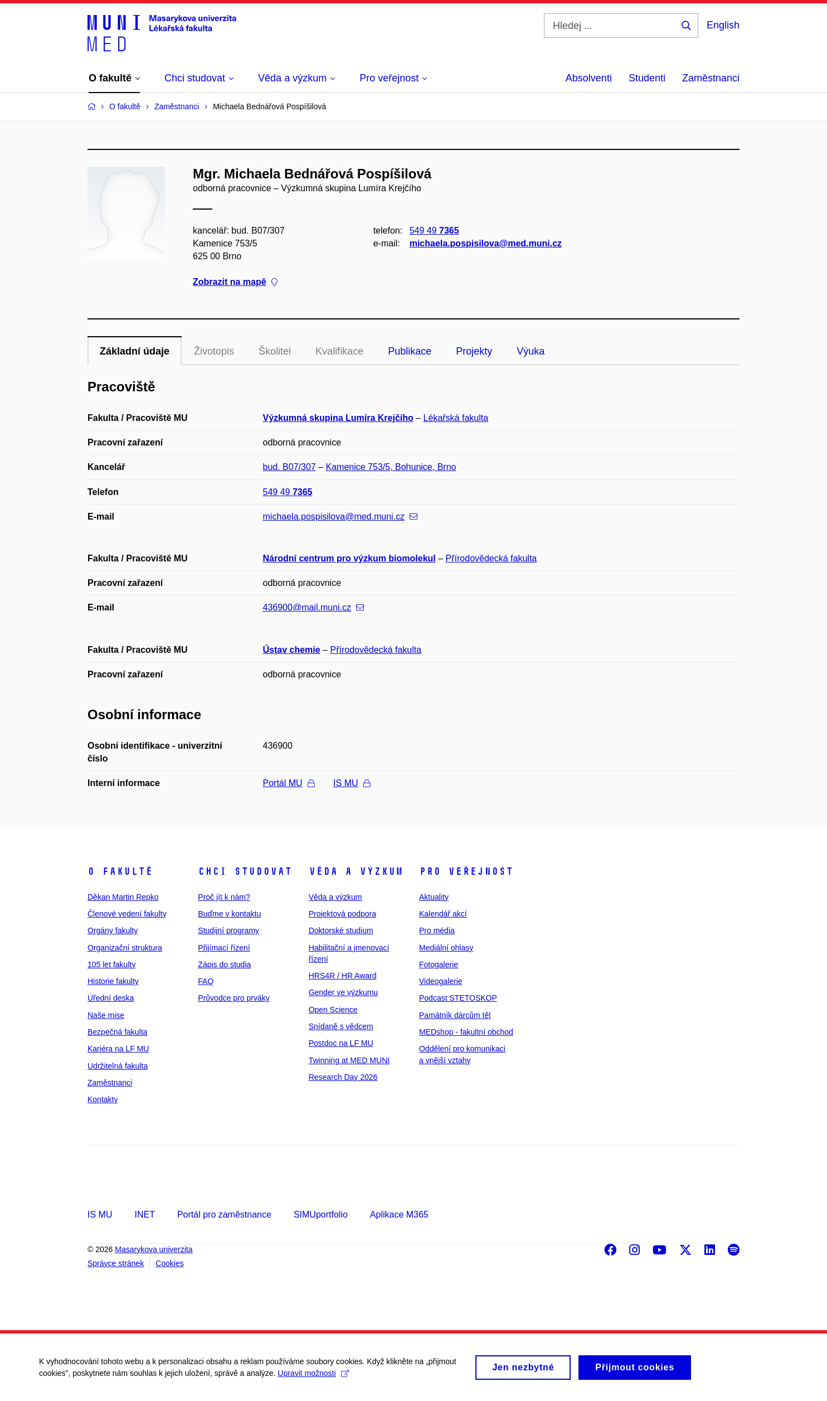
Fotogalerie (438, 964)
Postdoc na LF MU (341, 1043)
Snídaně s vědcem (341, 1026)
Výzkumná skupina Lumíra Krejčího (338, 418)
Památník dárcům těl (454, 1015)
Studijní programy (228, 930)
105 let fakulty (111, 964)
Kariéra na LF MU (118, 1048)
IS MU (351, 783)
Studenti (647, 78)
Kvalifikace (339, 351)
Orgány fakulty (112, 930)
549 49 (434, 230)
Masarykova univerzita (153, 1249)
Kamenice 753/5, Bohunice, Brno (391, 467)
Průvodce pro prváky (233, 997)
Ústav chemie (291, 650)
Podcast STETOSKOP (458, 997)
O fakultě (120, 871)
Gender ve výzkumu (343, 992)
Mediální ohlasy (446, 947)
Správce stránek (115, 1263)
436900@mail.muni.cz (313, 607)
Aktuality (434, 897)
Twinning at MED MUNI (349, 1060)
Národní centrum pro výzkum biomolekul (349, 558)
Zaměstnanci (711, 78)
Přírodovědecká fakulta (491, 558)
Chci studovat (245, 871)
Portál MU (288, 783)
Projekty (474, 351)
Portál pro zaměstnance (224, 1214)
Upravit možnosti (313, 1377)
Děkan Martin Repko (123, 897)
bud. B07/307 (289, 467)
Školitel (275, 351)
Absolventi (589, 78)
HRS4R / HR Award (343, 975)
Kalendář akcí (443, 913)
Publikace (409, 351)
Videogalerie (441, 981)
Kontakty (102, 1099)
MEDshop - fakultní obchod (466, 1031)
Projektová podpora (342, 913)
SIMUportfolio (321, 1214)
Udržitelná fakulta (117, 1065)
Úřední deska (110, 997)
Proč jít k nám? (224, 897)
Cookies (169, 1263)
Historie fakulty (113, 981)
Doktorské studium (341, 930)
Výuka (530, 351)
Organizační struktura (124, 947)
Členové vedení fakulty (127, 913)
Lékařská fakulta (456, 418)
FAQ (205, 981)
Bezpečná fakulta (117, 1031)
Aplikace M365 (399, 1214)
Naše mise (105, 1015)
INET (144, 1214)
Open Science (333, 1009)
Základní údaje (134, 351)
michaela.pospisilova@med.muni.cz (486, 243)
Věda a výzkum (356, 871)
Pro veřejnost (466, 871)
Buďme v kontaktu (229, 913)
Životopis (214, 351)
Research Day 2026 (343, 1077)
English (723, 25)
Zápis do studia (224, 964)
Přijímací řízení (224, 947)
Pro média (437, 930)
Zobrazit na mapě (235, 282)
